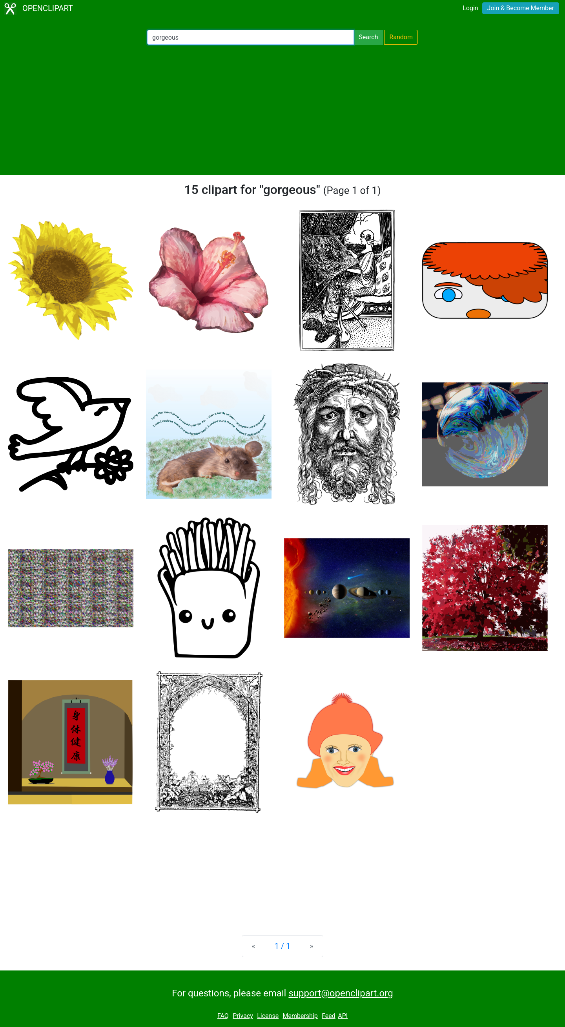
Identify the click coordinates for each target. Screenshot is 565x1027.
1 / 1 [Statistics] (283, 946)
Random (401, 37)
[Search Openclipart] (250, 37)
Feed (328, 1016)
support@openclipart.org (340, 993)
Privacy (243, 1016)
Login (470, 8)
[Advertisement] (282, 110)
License (268, 1016)
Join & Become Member (520, 8)
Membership (299, 1016)
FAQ (223, 1016)
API (343, 1016)
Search (368, 37)
